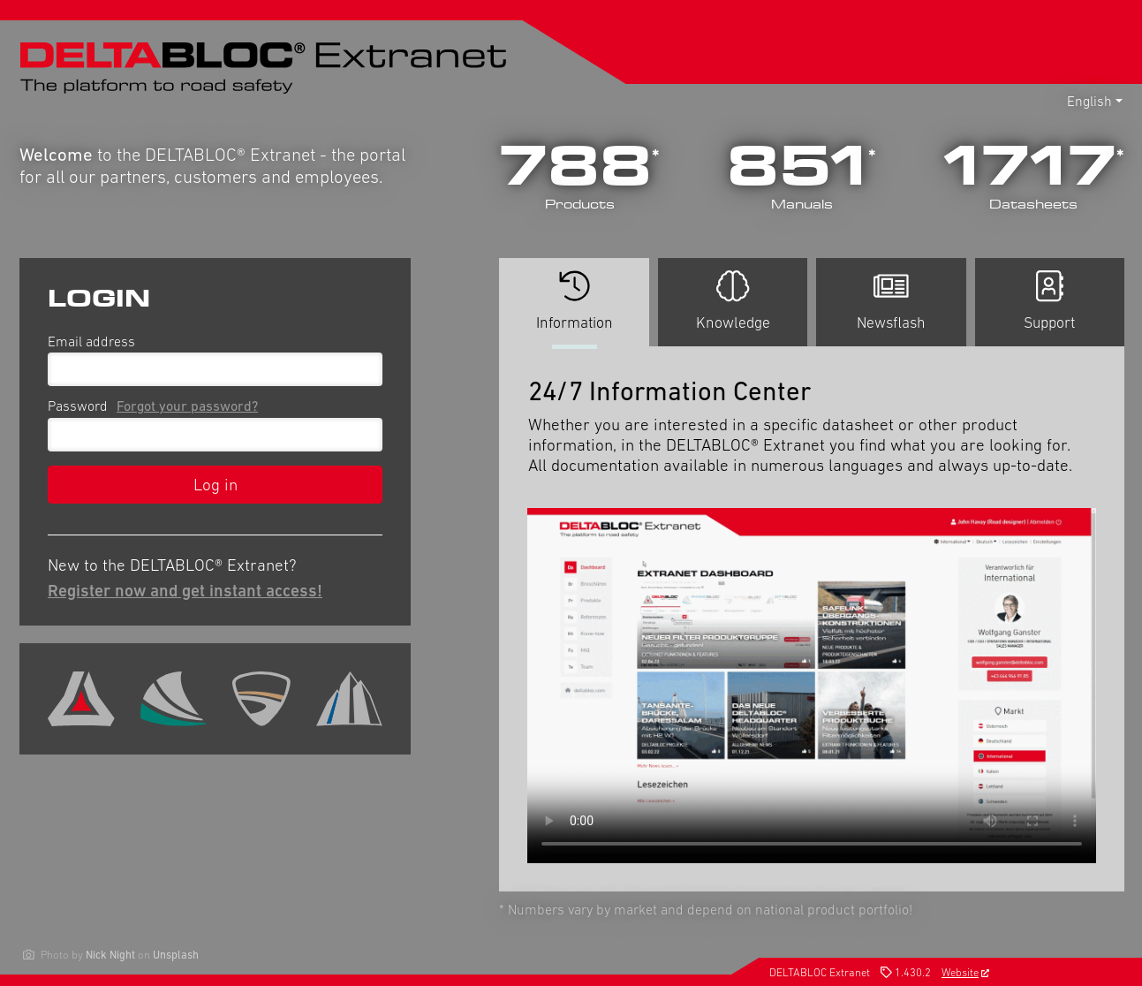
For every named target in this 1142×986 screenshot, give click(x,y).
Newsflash (891, 300)
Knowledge (733, 300)
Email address (91, 341)
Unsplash (176, 954)
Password (156, 405)
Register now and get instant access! (185, 590)
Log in (215, 484)
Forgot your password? (187, 405)
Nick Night (110, 954)
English (1089, 101)
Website (965, 972)
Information (573, 307)
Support (1049, 300)
